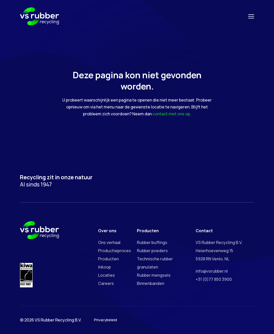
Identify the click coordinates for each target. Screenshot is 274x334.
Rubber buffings (152, 242)
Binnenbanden (150, 283)
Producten (108, 259)
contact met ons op (171, 114)
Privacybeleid (105, 319)
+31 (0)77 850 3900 (214, 279)
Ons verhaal (109, 242)
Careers (106, 283)
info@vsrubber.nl (212, 271)
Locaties (106, 275)
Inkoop (104, 267)
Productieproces (114, 250)
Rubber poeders (152, 250)
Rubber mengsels (154, 275)
